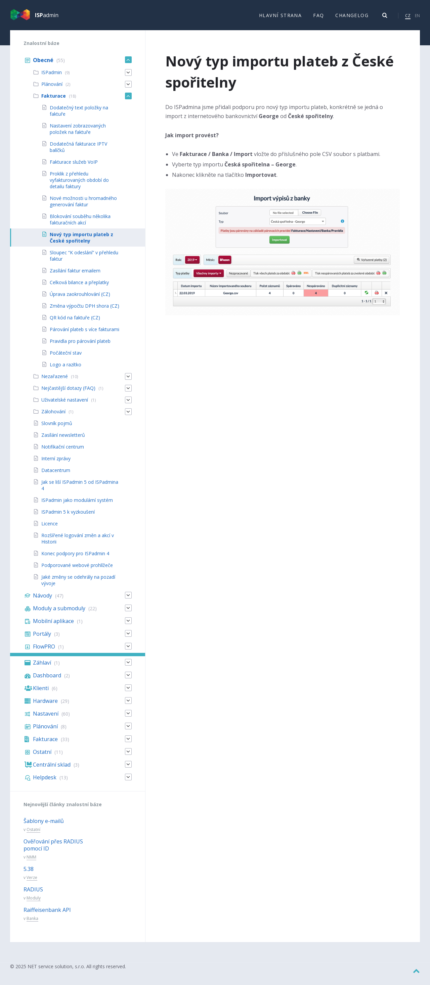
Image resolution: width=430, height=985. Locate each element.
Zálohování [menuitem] (53, 416)
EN (417, 17)
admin (46, 17)
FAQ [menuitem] (318, 17)
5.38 (29, 873)
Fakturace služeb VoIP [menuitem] (74, 166)
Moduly (34, 902)
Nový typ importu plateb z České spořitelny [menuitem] (81, 242)
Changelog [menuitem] (352, 17)
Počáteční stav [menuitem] (66, 357)
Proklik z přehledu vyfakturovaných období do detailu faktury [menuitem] (79, 184)
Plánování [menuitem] (51, 89)
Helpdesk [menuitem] (44, 782)
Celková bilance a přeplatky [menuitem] (79, 287)
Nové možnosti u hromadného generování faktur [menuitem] (83, 206)
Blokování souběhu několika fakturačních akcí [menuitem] (80, 224)
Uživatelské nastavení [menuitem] (64, 404)
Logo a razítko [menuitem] (65, 369)
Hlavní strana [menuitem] (280, 17)
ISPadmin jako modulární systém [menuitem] (77, 505)
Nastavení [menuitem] (45, 718)
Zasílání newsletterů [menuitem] (63, 439)
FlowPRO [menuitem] (44, 651)
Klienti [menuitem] (41, 692)
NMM (31, 861)
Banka (32, 923)
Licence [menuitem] (49, 528)
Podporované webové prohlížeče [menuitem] (77, 570)
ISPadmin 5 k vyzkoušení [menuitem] (68, 516)
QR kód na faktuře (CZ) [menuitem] (75, 322)
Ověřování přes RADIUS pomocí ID (53, 849)
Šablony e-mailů (44, 825)
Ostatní (33, 834)
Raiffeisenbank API (47, 914)
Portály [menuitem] (42, 638)
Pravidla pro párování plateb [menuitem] (80, 346)
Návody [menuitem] (42, 600)
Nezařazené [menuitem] (54, 381)
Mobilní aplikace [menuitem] (53, 625)
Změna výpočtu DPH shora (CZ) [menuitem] (84, 310)
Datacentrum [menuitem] (55, 475)
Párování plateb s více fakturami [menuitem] (84, 334)
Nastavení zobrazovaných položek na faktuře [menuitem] (78, 133)
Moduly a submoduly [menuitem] (59, 613)
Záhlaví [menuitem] (42, 667)
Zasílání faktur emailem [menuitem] (75, 275)
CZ (408, 17)
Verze (32, 882)
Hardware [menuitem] (45, 705)
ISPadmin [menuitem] (51, 77)
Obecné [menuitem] (43, 64)
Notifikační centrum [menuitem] (62, 451)
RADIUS (33, 894)
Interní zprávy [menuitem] (56, 463)
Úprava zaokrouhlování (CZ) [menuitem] (80, 299)
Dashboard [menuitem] (47, 680)
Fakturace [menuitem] (53, 100)
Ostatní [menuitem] (42, 756)
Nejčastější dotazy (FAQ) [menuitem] (68, 393)
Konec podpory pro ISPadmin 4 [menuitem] (75, 558)
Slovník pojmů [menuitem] (56, 428)
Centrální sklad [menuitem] (52, 769)
